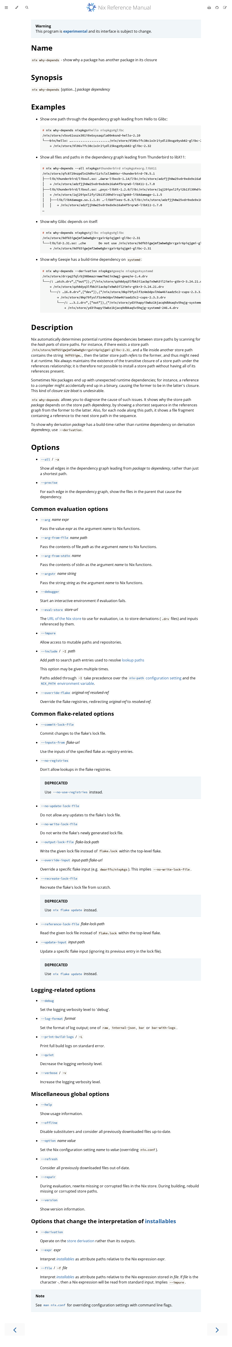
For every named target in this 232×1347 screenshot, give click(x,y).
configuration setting (154, 678)
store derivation (80, 1240)
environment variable (67, 683)
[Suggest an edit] (225, 7)
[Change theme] (17, 7)
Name (42, 48)
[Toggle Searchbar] (27, 7)
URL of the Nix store (64, 618)
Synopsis (47, 77)
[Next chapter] (217, 1329)
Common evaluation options (69, 508)
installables (160, 1221)
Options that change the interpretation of (88, 1221)
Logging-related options (63, 989)
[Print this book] (210, 7)
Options (45, 447)
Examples (48, 107)
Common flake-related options (72, 713)
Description (52, 327)
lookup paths (133, 660)
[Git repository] (217, 7)
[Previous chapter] (15, 1329)
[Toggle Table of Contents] (6, 7)
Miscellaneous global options (70, 1094)
